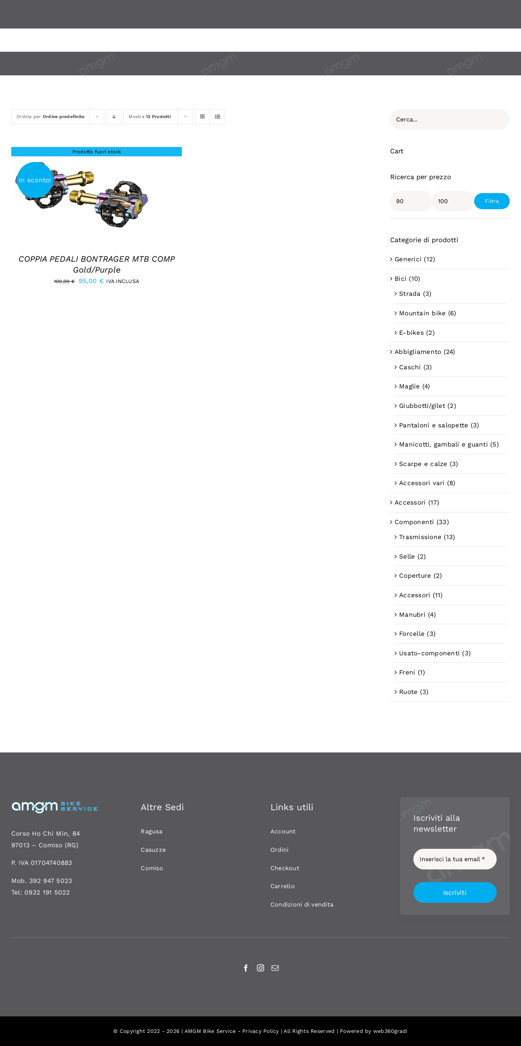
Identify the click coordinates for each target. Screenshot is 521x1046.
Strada (410, 293)
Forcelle (412, 633)
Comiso (51, 845)
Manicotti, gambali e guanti (443, 444)
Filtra (492, 201)
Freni (407, 672)
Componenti (414, 522)
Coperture (415, 575)
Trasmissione (420, 537)
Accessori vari (422, 483)
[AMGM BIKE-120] (54, 804)
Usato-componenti (429, 653)
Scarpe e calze (423, 464)
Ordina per (50, 116)
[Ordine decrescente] (114, 116)
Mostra (150, 116)
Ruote (408, 691)
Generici (408, 259)
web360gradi (390, 1031)
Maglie (409, 386)
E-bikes (411, 332)
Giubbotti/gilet (422, 405)
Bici (401, 278)
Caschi (410, 367)
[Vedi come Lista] (217, 116)
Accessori (410, 502)
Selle (407, 556)
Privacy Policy (260, 1031)
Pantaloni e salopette (433, 425)
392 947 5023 (50, 880)
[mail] (275, 967)
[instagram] (260, 967)
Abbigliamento (418, 351)
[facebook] (245, 967)
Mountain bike (422, 313)
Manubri (412, 614)
